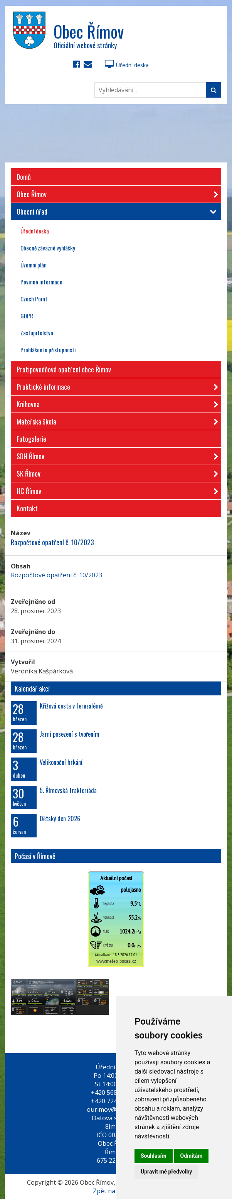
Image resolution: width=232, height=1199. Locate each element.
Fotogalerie (31, 439)
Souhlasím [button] (153, 1156)
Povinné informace (41, 281)
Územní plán (33, 264)
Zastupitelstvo (36, 332)
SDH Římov (115, 454)
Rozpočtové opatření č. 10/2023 (56, 575)
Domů (24, 177)
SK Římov (115, 472)
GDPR (26, 315)
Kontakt (27, 508)
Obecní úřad (115, 211)
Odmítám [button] (191, 1156)
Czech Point (33, 298)
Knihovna (115, 402)
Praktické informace (115, 385)
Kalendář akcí (32, 688)
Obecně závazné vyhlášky (47, 248)
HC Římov (115, 489)
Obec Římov (115, 192)
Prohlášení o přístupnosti (48, 349)
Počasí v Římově (35, 856)
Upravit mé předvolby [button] (166, 1172)
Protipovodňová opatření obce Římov (64, 369)
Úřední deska (127, 65)
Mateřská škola (115, 420)
